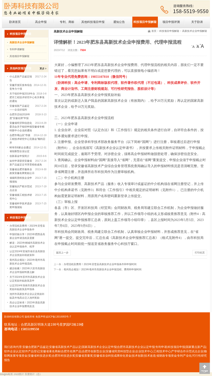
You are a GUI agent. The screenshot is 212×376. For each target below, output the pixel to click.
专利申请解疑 (17, 49)
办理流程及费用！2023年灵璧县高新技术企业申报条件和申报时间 (100, 264)
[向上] (204, 368)
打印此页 (200, 252)
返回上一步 (62, 252)
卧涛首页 (15, 22)
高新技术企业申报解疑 (194, 31)
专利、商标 (67, 22)
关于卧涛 (197, 22)
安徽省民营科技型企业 (120, 351)
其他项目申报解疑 (19, 56)
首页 (153, 31)
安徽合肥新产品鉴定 (35, 347)
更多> (43, 68)
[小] (193, 46)
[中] (198, 46)
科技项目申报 (176, 347)
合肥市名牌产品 (71, 351)
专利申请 (161, 347)
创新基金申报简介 (19, 156)
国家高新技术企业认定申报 (99, 347)
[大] (202, 46)
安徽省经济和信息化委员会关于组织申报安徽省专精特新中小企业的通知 (27, 127)
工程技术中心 (162, 351)
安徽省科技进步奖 (39, 355)
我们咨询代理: (13, 347)
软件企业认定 (13, 351)
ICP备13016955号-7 (60, 316)
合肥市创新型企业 (93, 351)
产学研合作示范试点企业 (187, 351)
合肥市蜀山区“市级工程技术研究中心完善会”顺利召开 (27, 139)
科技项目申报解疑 (145, 22)
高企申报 (41, 22)
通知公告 (119, 22)
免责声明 (40, 316)
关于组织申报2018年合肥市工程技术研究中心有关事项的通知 (27, 97)
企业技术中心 (144, 351)
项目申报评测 (171, 22)
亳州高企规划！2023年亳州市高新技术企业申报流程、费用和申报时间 (102, 269)
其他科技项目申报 (93, 22)
